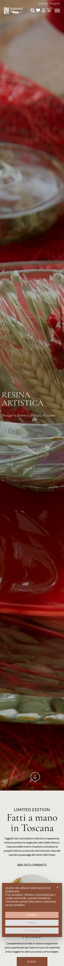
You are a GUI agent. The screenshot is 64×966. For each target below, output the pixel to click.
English (55, 3)
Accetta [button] (31, 914)
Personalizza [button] (32, 930)
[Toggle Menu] (57, 10)
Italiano (43, 3)
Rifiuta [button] (32, 922)
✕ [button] (57, 887)
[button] (33, 10)
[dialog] (32, 910)
